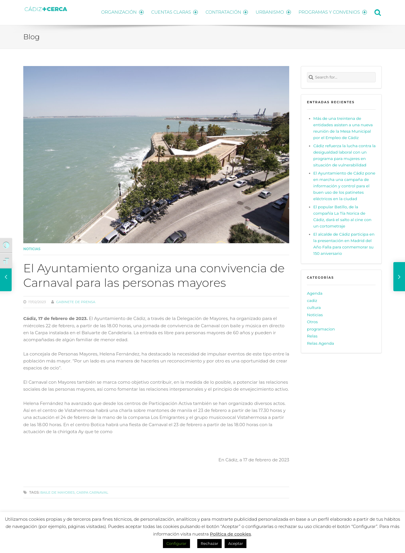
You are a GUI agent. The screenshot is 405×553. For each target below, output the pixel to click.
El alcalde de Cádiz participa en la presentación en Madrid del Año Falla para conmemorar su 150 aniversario (343, 243)
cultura (314, 306)
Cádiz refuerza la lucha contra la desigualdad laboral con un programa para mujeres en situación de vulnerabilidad (344, 154)
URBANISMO (273, 12)
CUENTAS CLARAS (172, 12)
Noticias (31, 248)
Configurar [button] (176, 543)
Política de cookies (230, 534)
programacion (321, 328)
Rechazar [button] (209, 543)
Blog (31, 35)
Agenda (314, 292)
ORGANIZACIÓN (119, 12)
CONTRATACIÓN (225, 12)
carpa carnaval (93, 491)
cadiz (312, 299)
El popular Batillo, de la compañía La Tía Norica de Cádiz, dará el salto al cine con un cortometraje (342, 215)
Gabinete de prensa (75, 301)
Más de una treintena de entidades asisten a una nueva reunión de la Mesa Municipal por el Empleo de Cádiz (343, 127)
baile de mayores (57, 491)
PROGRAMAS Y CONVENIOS (332, 12)
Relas (312, 335)
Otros (312, 321)
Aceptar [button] (235, 543)
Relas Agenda (320, 342)
